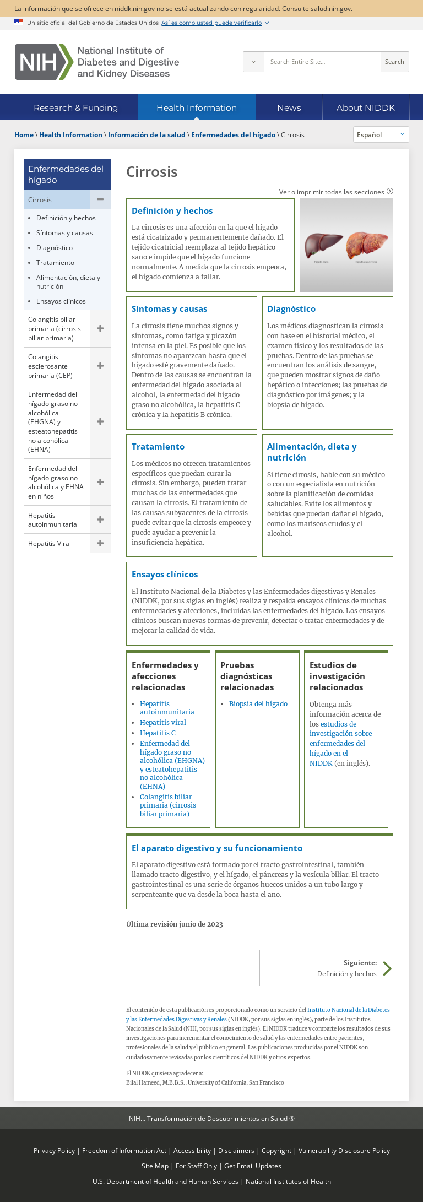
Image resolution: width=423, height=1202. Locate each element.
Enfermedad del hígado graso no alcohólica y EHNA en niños (56, 482)
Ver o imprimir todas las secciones (331, 191)
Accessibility (192, 1150)
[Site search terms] (322, 61)
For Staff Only (196, 1165)
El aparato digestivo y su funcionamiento (217, 847)
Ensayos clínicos (61, 300)
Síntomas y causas (64, 232)
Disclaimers (236, 1150)
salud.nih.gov (331, 8)
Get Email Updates (252, 1165)
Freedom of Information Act (124, 1150)
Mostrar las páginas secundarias (100, 328)
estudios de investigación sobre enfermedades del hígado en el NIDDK (341, 743)
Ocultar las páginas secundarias (100, 199)
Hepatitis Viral (49, 543)
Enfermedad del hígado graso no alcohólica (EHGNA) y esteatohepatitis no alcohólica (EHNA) (53, 421)
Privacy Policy (54, 1150)
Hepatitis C (158, 733)
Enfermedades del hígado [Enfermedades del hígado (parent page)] (66, 174)
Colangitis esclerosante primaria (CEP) (50, 365)
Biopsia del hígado (258, 704)
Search (394, 62)
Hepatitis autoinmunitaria (52, 520)
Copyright (276, 1150)
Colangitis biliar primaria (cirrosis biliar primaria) (54, 328)
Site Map (155, 1165)
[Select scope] (253, 61)
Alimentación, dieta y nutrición (68, 282)
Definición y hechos (66, 217)
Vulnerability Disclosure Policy (344, 1150)
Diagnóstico (54, 247)
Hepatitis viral (163, 722)
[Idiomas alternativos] (381, 134)
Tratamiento (55, 262)
